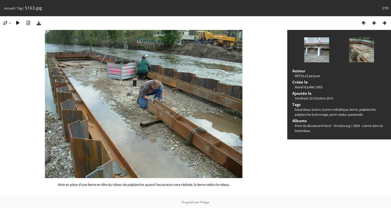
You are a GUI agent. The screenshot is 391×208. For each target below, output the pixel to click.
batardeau (302, 109)
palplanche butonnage (311, 114)
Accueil (9, 8)
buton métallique (335, 109)
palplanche (367, 109)
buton (316, 109)
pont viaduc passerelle (346, 114)
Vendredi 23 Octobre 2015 (314, 98)
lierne (354, 109)
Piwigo (204, 202)
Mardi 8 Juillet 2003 (308, 87)
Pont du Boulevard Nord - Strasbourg (322, 125)
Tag (19, 8)
